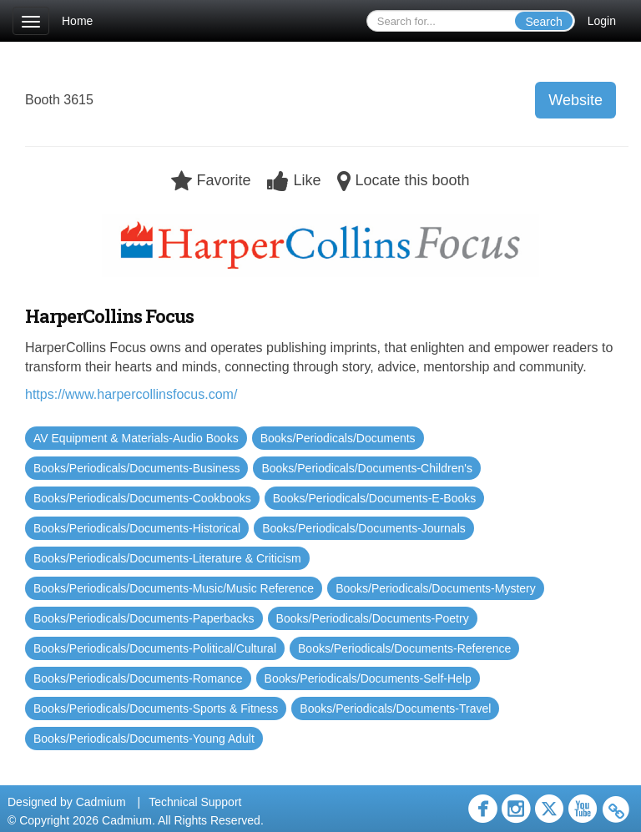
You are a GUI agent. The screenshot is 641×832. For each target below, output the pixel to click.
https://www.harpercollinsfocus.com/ (131, 394)
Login (602, 21)
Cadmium (101, 802)
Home (77, 21)
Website (575, 100)
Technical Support (195, 802)
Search (543, 21)
